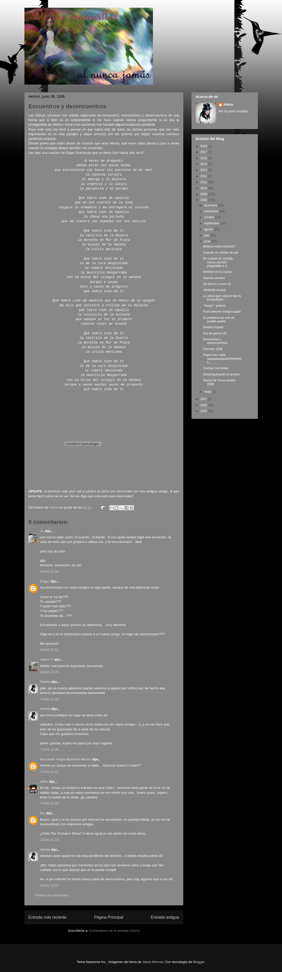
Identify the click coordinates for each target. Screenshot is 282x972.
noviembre (211, 211)
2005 (204, 411)
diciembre (211, 205)
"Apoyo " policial (214, 306)
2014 (204, 164)
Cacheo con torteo (215, 368)
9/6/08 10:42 (49, 885)
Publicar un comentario (52, 895)
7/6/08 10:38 (49, 699)
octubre (209, 217)
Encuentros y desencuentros (215, 341)
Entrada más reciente (48, 917)
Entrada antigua (165, 917)
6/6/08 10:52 (49, 650)
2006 (204, 405)
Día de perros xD (214, 333)
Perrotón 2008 (213, 349)
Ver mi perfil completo (233, 111)
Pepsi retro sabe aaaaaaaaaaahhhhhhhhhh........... (222, 358)
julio (207, 235)
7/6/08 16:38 (49, 803)
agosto (209, 229)
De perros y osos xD (217, 284)
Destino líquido (213, 327)
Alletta (45, 682)
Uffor (44, 781)
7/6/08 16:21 (49, 772)
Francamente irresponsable (222, 311)
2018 (204, 146)
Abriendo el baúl (214, 290)
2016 (204, 158)
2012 (204, 176)
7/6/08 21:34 (49, 840)
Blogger (198, 962)
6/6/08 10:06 (49, 571)
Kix (42, 813)
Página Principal (108, 917)
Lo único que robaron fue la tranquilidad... (222, 297)
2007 (204, 399)
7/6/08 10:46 (49, 749)
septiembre (212, 223)
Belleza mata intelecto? (219, 246)
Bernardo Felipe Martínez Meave (65, 759)
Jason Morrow (152, 962)
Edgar (45, 581)
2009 (204, 194)
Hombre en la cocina (217, 272)
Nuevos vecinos (214, 278)
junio (207, 241)
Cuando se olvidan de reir (220, 252)
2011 (204, 182)
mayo (208, 391)
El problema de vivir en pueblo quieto (218, 319)
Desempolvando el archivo (221, 374)
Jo (42, 531)
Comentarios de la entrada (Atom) (114, 931)
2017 (204, 152)
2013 (204, 170)
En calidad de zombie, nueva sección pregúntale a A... (218, 262)
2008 (204, 200)
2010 (204, 188)
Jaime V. (46, 659)
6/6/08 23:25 (49, 672)
